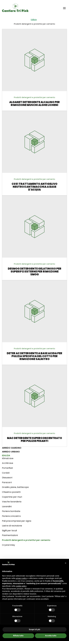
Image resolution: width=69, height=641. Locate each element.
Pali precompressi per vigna (16, 520)
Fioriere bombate (11, 511)
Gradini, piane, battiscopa (15, 487)
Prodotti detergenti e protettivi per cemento (26, 540)
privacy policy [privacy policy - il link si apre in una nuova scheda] (21, 578)
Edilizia (34, 19)
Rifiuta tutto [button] (18, 636)
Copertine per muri (12, 496)
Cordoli (5, 472)
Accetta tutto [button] (50, 636)
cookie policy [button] (21, 586)
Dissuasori (7, 477)
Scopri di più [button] (34, 629)
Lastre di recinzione (12, 525)
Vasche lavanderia (11, 501)
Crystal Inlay (8, 544)
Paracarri (7, 482)
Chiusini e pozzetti (11, 492)
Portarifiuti (7, 467)
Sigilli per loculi (9, 530)
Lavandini (7, 506)
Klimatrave (7, 458)
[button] (64, 8)
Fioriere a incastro (11, 516)
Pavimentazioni (10, 535)
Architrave (7, 463)
